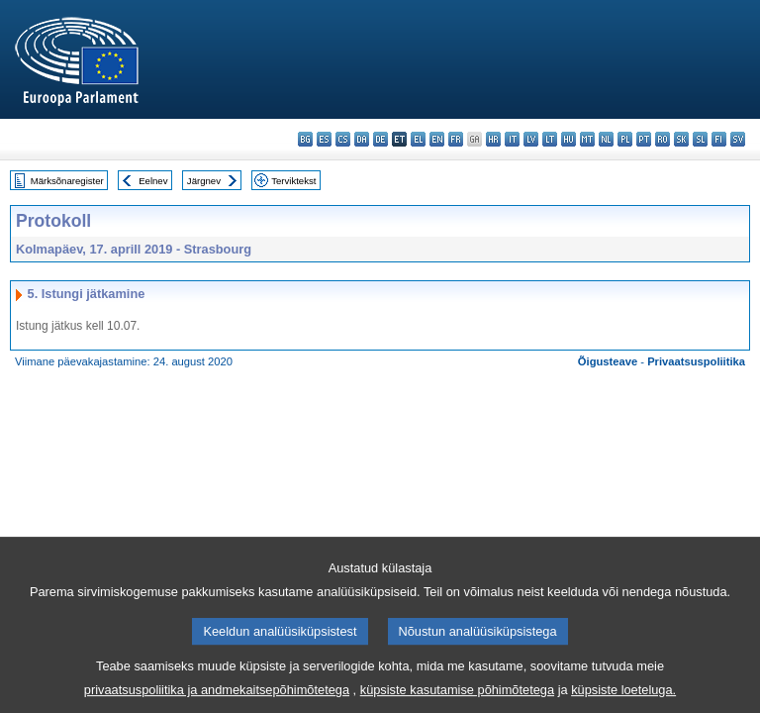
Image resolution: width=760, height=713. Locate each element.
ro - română (662, 139)
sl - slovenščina (700, 139)
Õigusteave (607, 361)
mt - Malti (587, 139)
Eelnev (153, 180)
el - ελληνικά (418, 139)
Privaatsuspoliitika (696, 361)
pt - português (643, 139)
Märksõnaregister (67, 180)
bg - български (305, 139)
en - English (436, 139)
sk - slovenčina (681, 139)
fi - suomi (719, 139)
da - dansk (361, 139)
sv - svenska (737, 139)
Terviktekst (293, 180)
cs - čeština (342, 139)
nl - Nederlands (606, 139)
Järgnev (204, 180)
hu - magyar (568, 139)
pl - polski (625, 139)
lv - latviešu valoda (530, 139)
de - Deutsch (380, 139)
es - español (324, 139)
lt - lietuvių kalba (549, 139)
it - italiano (512, 139)
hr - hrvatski (493, 139)
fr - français (455, 139)
